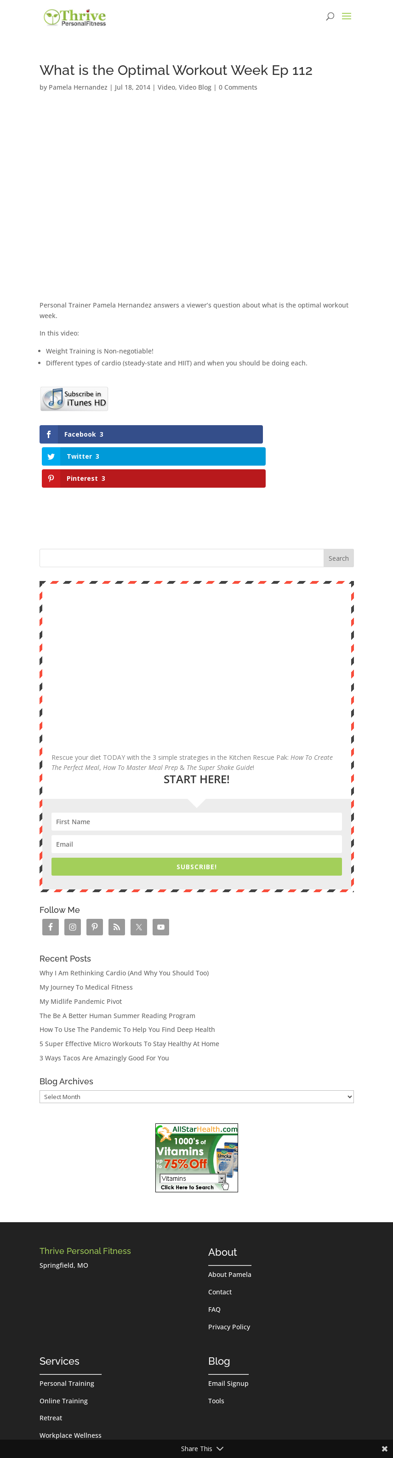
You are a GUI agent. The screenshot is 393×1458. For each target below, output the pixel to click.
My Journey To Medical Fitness (86, 943)
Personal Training (67, 1339)
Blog (219, 1317)
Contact (220, 1247)
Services (60, 1317)
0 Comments (238, 87)
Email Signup (228, 1339)
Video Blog (195, 87)
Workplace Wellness (71, 1391)
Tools (216, 1356)
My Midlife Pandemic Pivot (81, 957)
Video (166, 87)
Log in (216, 1434)
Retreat (51, 1374)
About (222, 1208)
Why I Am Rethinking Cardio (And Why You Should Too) (124, 929)
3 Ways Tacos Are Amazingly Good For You (104, 1013)
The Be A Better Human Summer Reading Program (117, 971)
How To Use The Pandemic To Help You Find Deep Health (127, 985)
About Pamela (229, 1230)
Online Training (64, 1356)
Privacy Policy (229, 1282)
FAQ (214, 1265)
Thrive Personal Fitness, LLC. (156, 1434)
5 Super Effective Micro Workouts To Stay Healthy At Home (129, 999)
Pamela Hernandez (78, 87)
